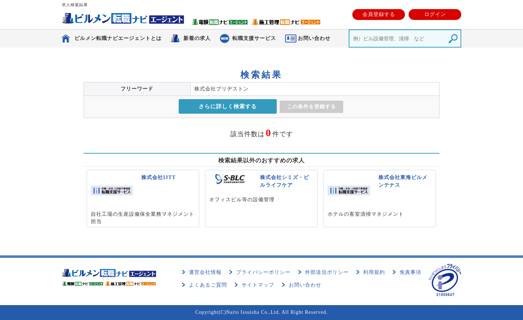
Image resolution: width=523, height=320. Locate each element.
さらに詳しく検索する (228, 106)
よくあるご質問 (208, 285)
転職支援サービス (254, 38)
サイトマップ (258, 285)
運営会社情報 (205, 272)
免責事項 (410, 272)
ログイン (435, 14)
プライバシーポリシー (263, 272)
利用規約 (374, 272)
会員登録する (378, 14)
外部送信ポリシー (327, 272)
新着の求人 (197, 38)
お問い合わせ (305, 285)
